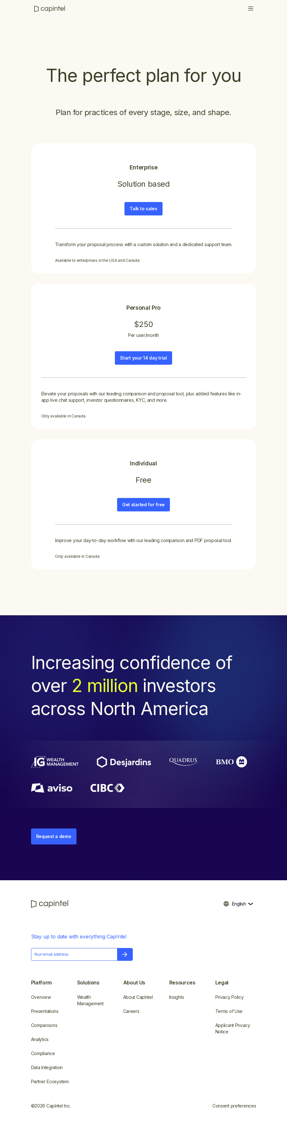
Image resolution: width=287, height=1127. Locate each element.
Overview (41, 997)
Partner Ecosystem (50, 1081)
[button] (250, 9)
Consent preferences (234, 1105)
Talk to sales (143, 208)
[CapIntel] (49, 9)
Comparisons (44, 1025)
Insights (176, 997)
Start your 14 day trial (143, 358)
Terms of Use (229, 1011)
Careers (131, 1011)
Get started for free (143, 504)
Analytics (40, 1039)
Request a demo (53, 836)
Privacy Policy (229, 997)
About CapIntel (138, 997)
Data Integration (47, 1067)
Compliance (43, 1053)
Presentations (45, 1011)
